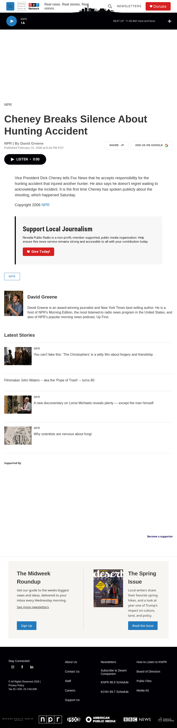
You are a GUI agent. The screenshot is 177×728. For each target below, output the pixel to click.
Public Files (144, 681)
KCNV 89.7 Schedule (115, 691)
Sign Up (26, 626)
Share (116, 145)
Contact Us (72, 671)
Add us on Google (151, 145)
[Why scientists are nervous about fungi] (18, 436)
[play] (11, 21)
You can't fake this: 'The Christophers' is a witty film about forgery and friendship (93, 354)
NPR (8, 105)
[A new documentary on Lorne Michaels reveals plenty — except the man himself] (18, 405)
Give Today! (38, 252)
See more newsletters (33, 607)
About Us (71, 662)
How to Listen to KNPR (152, 662)
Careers (70, 690)
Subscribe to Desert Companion (114, 672)
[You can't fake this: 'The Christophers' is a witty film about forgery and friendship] (18, 356)
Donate (159, 6)
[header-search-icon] (110, 6)
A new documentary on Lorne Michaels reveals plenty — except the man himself (93, 403)
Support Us (72, 700)
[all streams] (171, 21)
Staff (68, 681)
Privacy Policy (16, 685)
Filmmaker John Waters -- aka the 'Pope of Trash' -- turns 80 (49, 380)
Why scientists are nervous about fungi (63, 434)
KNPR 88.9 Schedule (115, 682)
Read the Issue (142, 626)
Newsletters (129, 6)
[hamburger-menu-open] (10, 6)
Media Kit (143, 690)
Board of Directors (148, 671)
